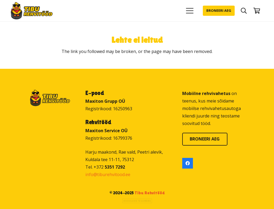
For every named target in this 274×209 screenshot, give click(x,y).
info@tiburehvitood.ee (107, 174)
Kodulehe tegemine (137, 200)
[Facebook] (187, 163)
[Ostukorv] (256, 10)
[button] (189, 10)
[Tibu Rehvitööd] (32, 11)
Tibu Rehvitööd (150, 192)
